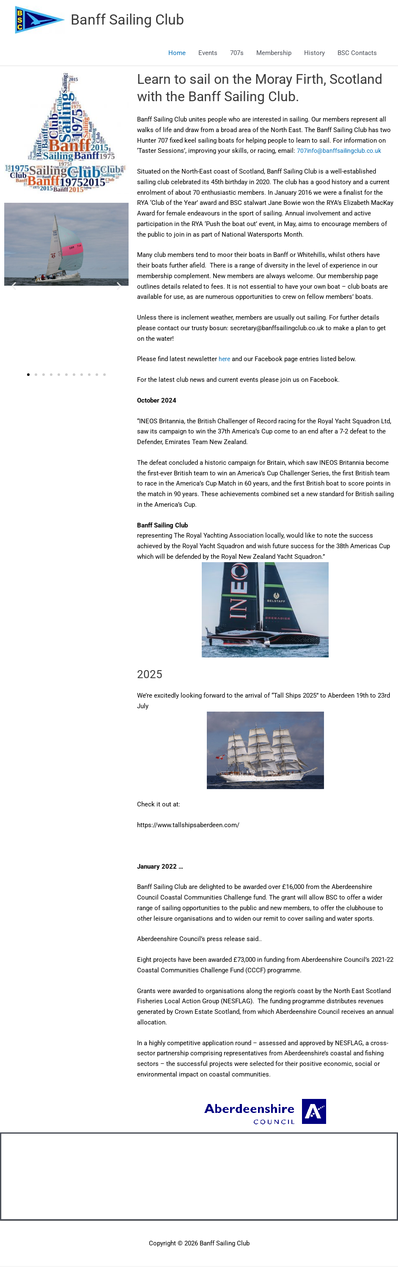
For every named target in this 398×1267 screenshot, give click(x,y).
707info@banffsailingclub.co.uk (341, 151)
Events (207, 53)
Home (177, 53)
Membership (273, 53)
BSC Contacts (357, 53)
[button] (13, 286)
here (225, 359)
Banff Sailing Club (130, 20)
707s (237, 53)
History (314, 53)
